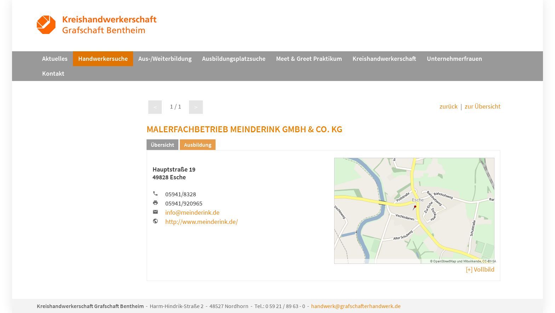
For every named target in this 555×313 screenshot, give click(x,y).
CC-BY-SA (489, 261)
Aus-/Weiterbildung (164, 59)
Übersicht (162, 144)
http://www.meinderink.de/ (201, 222)
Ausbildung (197, 144)
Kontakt (53, 73)
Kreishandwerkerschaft (384, 59)
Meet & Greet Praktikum (309, 59)
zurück (449, 106)
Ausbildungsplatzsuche (233, 59)
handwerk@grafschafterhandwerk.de (356, 305)
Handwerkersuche (103, 59)
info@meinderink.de (192, 212)
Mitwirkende (472, 261)
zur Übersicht (482, 106)
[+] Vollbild (480, 269)
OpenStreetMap (444, 261)
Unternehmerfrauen (454, 59)
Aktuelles (55, 59)
